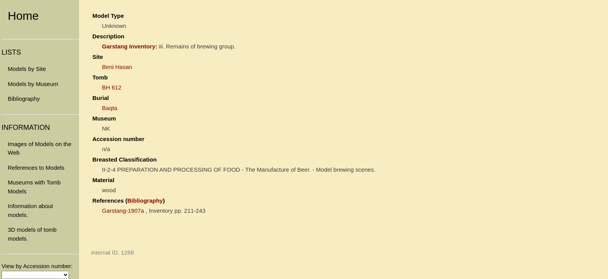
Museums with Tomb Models (34, 187)
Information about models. (30, 210)
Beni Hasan (117, 67)
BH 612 (111, 87)
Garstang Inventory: (129, 46)
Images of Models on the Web (39, 148)
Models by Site (27, 68)
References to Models (36, 167)
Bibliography (24, 98)
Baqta (109, 108)
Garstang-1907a (123, 210)
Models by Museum (33, 84)
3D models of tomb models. (32, 234)
